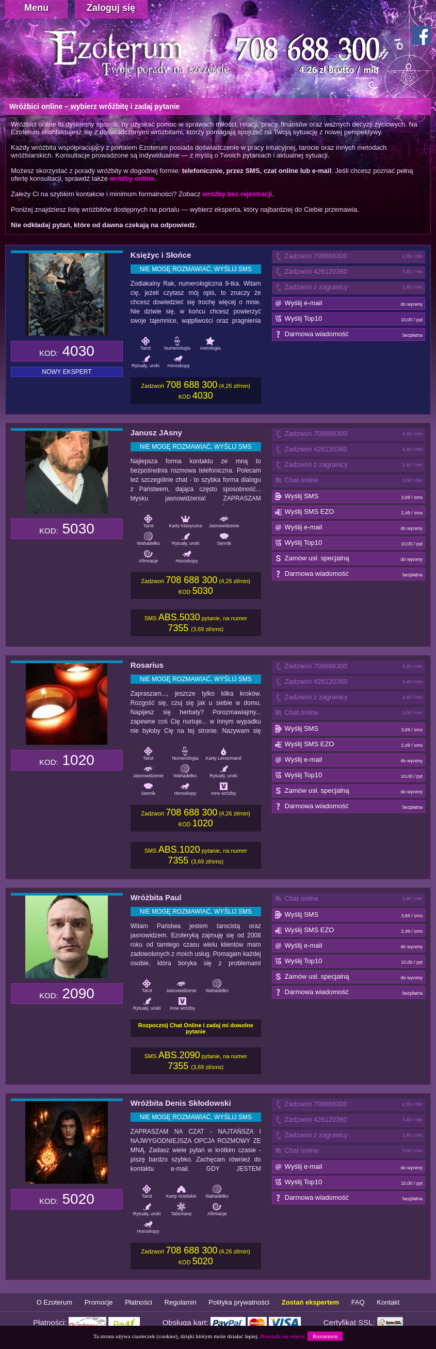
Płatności (138, 1302)
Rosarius (147, 665)
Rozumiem (325, 1336)
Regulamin (181, 1302)
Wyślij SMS (349, 497)
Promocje (99, 1302)
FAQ (358, 1302)
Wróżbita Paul (156, 897)
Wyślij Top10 (349, 319)
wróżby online (131, 178)
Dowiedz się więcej (282, 1336)
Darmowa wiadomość (349, 335)
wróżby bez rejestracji (237, 194)
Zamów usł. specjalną (349, 559)
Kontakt (388, 1302)
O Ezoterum (54, 1302)
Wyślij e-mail (349, 304)
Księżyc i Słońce (161, 254)
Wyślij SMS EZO (349, 512)
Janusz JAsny (156, 432)
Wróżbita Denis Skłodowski (181, 1103)
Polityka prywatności (238, 1302)
